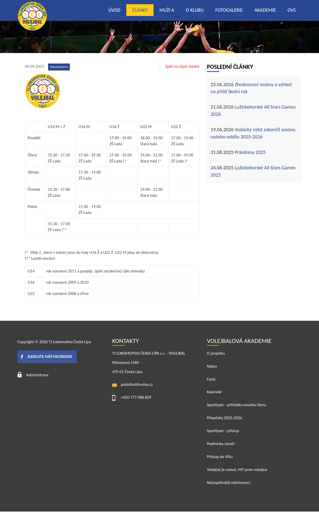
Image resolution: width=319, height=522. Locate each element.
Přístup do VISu (220, 456)
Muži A (167, 10)
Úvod (114, 10)
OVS (292, 10)
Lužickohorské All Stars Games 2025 (253, 171)
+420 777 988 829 (136, 397)
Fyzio (211, 379)
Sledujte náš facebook (49, 356)
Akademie (265, 10)
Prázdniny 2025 (238, 152)
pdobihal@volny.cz (137, 384)
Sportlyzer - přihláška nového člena (236, 404)
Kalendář (214, 391)
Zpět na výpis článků (182, 66)
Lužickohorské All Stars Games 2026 (253, 110)
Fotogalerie (229, 10)
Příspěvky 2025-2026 (224, 417)
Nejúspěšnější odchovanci (228, 482)
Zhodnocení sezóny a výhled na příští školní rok (251, 88)
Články (140, 10)
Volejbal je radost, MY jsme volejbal (237, 469)
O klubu (195, 10)
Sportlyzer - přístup (223, 430)
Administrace (37, 375)
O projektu (216, 353)
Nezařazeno (59, 67)
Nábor (212, 366)
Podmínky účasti (221, 443)
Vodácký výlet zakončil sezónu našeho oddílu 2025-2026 (253, 133)
